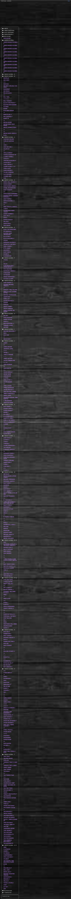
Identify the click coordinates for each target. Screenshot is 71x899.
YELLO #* (6, 881)
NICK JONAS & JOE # (9, 564)
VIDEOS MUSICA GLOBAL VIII (10, 65)
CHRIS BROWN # (8, 170)
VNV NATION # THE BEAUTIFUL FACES (9, 861)
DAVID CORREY (8, 184)
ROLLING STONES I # (9, 651)
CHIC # (5, 145)
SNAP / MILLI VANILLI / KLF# (10, 752)
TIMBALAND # (7, 801)
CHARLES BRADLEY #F (10, 154)
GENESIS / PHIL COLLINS (10, 289)
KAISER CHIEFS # (8, 408)
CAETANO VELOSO (9, 139)
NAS (5, 542)
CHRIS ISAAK (7, 168)
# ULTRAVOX (7, 849)
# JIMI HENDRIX (8, 400)
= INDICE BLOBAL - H (9, 313)
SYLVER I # (6, 745)
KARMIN (6, 424)
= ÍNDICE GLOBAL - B (9, 76)
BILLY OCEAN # (8, 100)
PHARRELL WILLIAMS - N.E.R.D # (10, 592)
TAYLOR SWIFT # (8, 790)
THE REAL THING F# (9, 824)
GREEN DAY (7, 296)
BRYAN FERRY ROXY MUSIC (9, 125)
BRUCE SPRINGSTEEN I (10, 127)
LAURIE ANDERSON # (9, 445)
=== (4, 82)
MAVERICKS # (7, 536)
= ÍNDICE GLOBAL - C (9, 137)
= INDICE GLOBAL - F (9, 258)
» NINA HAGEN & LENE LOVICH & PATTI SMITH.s (10, 559)
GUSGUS (6, 304)
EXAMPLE (6, 254)
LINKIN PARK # (8, 462)
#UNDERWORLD (8, 855)
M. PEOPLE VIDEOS (9, 516)
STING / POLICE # (8, 729)
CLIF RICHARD (7, 174)
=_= (4, 356)
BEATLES (6, 84)
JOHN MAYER (7, 376)
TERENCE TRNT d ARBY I (10, 765)
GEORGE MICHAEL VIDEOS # (9, 285)
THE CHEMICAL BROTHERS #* (8, 841)
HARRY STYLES (8, 319)
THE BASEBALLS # (9, 834)
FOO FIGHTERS (8, 269)
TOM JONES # (7, 781)
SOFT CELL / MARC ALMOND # (9, 725)
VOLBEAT (6, 859)
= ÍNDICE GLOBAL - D (9, 180)
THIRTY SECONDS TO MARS (9, 785)
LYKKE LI (6, 470)
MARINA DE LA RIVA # (9, 524)
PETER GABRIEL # (8, 589)
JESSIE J (6, 352)
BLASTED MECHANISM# (10, 104)
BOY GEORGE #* (8, 116)
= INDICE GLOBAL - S (9, 668)
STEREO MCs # (8, 718)
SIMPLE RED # (7, 702)
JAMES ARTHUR (8, 358)
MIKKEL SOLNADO (9, 538)
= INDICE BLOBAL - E (9, 227)
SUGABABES (7, 737)
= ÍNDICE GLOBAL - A (9, 74)
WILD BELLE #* (8, 868)
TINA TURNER (7, 769)
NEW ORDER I (7, 551)
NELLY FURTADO (8, 549)
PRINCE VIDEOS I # (9, 608)
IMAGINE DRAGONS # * (10, 331)
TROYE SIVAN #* (8, 813)
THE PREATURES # (9, 815)
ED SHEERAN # (8, 231)
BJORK (5, 108)
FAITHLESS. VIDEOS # (9, 271)
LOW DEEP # (7, 466)
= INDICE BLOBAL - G (9, 280)
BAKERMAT (7, 89)
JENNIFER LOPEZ (8, 348)
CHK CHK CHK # (8, 147)
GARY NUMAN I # (8, 282)
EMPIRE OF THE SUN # (10, 244)
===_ (5, 370)
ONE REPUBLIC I (8, 576)
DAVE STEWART (8, 189)
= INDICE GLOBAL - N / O (10, 540)
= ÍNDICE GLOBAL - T (9, 754)
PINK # (5, 594)
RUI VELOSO (7, 665)
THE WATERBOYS (8, 843)
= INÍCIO (6, 28)
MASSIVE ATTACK (8, 509)
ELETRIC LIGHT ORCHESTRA (8, 234)
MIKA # (5, 513)
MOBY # (6, 511)
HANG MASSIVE (8, 317)
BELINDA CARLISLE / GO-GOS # (10, 86)
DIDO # (5, 202)
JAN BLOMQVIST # (9, 389)
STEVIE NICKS (7, 731)
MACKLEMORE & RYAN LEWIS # (10, 476)
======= (6, 705)
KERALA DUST (7, 428)
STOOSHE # (7, 735)
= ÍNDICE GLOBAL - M (9, 472)
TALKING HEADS (8, 758)
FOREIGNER (7, 272)
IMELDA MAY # (7, 339)
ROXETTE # (7, 657)
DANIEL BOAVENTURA (10, 188)
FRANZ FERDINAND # (9, 276)
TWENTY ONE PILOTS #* (10, 794)
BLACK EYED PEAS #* (9, 102)
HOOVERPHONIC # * (9, 323)
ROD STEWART (8, 645)
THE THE (6, 826)
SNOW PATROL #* (8, 715)
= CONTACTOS (7, 892)
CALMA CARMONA (9, 172)
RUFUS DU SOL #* (8, 663)
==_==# (5, 362)
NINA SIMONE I (8, 553)
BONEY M (6, 118)
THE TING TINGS (8, 788)
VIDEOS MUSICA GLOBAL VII (10, 62)
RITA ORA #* (7, 631)
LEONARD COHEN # (9, 453)
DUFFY (5, 217)
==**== (5, 733)
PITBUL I (6, 602)
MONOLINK (7, 530)
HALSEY (6, 315)
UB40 (5, 847)
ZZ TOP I (6, 886)
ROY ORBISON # (8, 666)
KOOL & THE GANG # (9, 420)
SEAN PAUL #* (7, 684)
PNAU (5, 622)
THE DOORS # (7, 836)
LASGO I (6, 441)
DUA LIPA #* (7, 215)
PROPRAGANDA (8, 626)
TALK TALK (7, 756)
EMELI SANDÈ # (8, 246)
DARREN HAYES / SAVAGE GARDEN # (11, 196)
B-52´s (5, 135)
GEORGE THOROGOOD (10, 294)
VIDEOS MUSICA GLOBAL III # (10, 49)
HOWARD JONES (8, 325)
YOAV (5, 884)
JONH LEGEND (8, 385)
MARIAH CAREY (8, 532)
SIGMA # (6, 700)
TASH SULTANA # (8, 822)
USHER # (6, 851)
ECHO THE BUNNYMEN (10, 229)
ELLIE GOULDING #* (9, 238)
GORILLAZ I (7, 298)
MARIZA (6, 528)
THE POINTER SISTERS (10, 798)
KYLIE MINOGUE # (8, 416)
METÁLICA (6, 474)
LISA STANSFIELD (8, 455)
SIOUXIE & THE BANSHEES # (8, 712)
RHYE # (6, 639)
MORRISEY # (7, 507)
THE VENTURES (8, 832)
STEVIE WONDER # (9, 722)
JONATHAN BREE (8, 402)
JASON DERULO (8, 372)
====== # (6, 99)
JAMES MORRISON (9, 387)
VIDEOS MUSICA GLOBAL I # (11, 43)
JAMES (5, 343)
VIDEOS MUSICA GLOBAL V (10, 55)
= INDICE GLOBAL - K (9, 404)
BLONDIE (6, 106)
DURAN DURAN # (8, 219)
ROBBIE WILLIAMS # (9, 641)
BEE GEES (6, 80)
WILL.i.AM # (7, 870)
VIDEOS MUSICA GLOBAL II (10, 46)
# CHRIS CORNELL (9, 156)
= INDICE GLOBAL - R (9, 629)
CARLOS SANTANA (9, 141)
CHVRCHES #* (7, 162)
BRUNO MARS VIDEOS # (10, 133)
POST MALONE (8, 618)
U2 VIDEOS (6, 853)
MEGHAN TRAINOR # (9, 496)
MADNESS (6, 485)
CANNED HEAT (8, 176)
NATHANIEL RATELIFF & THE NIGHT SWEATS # (10, 545)
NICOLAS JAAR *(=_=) (9, 566)
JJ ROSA (6, 378)
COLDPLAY (7, 149)
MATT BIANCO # (8, 491)
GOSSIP (6, 302)
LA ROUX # (6, 439)
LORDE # (6, 464)
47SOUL (6, 260)
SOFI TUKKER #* (8, 716)
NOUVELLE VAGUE (9, 568)
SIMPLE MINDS (8, 698)
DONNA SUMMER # (9, 213)
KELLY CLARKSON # (9, 422)
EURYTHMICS (7, 252)
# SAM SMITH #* (8, 672)
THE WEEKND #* (8, 811)
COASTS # (6, 158)
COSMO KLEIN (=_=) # (9, 166)
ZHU (5, 888)
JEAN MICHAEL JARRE (10, 391)
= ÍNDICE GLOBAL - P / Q (10, 577)
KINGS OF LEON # (8, 418)
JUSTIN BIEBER (8, 382)
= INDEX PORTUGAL (9, 30)
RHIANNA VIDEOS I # (9, 637)
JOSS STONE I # (8, 380)
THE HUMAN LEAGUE (9, 807)
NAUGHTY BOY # (8, 547)
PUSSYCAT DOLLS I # (9, 614)
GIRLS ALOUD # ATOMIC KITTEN (10, 292)
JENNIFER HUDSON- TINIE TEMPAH (11, 398)
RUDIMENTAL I (7, 661)
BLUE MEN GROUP (9, 110)
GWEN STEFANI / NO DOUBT (9, 311)
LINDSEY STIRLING (9, 460)
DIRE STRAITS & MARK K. (10, 206)
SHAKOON (6, 682)
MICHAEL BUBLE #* (9, 534)
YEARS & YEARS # (9, 882)
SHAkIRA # (6, 690)
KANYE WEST (7, 433)
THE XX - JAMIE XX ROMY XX (10, 820)
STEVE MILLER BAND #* (10, 720)
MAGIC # (6, 487)
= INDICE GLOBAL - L (9, 435)
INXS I (5, 333)
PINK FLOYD (7, 598)
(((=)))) (5, 864)
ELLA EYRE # (7, 236)
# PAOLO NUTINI (8, 581)
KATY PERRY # (7, 406)
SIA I (5, 692)
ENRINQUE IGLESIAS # (10, 242)
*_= (4, 655)
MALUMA (6, 526)
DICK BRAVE (7, 225)
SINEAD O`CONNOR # (9, 707)
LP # (5, 468)
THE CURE (6, 779)
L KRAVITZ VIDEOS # (9, 449)
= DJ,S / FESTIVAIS (9, 32)
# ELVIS (6, 240)
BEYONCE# (7, 91)
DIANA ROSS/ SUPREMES (10, 193)
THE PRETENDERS (9, 838)
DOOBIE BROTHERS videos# (9, 211)
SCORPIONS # (7, 678)
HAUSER (6, 327)
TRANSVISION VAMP (9, 783)
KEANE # (6, 412)
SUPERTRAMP (7, 739)
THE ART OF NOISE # (9, 817)
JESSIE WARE (7, 374)
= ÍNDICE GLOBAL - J (9, 341)
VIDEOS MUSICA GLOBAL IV (10, 52)
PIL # (5, 620)
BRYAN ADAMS (8, 122)
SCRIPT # (6, 688)
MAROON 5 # (7, 489)
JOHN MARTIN (7, 368)
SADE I (5, 676)
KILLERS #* (7, 414)
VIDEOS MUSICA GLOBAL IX (10, 68)
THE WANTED (7, 796)
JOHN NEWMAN (8, 364)
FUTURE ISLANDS (8, 278)
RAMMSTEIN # (7, 633)
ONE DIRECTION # (8, 574)
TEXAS (5, 792)
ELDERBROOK (7, 256)
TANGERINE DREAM (9, 828)
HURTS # (6, 321)
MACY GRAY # (7, 483)
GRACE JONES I (8, 306)
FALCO (5, 263)
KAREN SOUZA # (8, 410)
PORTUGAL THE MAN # (10, 616)
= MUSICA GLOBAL (9, 40)
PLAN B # (6, 604)
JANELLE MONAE (8, 354)
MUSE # (6, 522)
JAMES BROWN (8, 346)
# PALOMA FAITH (8, 579)
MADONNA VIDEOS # (9, 481)
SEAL (5, 680)
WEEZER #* (7, 879)
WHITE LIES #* (7, 871)
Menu (69, 1)
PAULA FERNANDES (9, 606)
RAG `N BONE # (8, 635)
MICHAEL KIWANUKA (9, 479)
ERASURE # (7, 250)
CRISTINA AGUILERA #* (10, 160)
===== (5, 350)
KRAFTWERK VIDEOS (9, 432)
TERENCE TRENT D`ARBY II (10, 763)
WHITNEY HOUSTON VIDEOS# (9, 874)
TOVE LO (6, 803)
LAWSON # (6, 443)
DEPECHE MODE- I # (9, 200)
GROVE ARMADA (8, 308)
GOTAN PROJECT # (9, 300)
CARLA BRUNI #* (8, 164)
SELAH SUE (7, 686)
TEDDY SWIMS (7, 767)
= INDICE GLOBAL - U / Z (10, 845)
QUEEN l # (6, 627)
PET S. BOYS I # (8, 587)
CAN (5, 178)
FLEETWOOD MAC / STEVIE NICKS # (9, 266)
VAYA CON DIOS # (8, 857)
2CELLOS (6, 760)
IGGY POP (6, 335)
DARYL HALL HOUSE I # (10, 182)
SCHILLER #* (7, 749)
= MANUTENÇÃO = (8, 34)
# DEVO (6, 208)
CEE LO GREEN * (8, 152)
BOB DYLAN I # (8, 114)
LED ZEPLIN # (7, 447)
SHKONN (6, 709)
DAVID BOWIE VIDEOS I (10, 186)
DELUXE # (6, 221)
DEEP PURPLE (7, 199)
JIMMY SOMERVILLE (9, 393)
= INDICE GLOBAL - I (9, 329)
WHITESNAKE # (8, 877)
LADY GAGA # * (8, 437)
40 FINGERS (7, 274)
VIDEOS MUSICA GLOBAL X (10, 71)
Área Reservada (8, 890)
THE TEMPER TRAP (9, 775)
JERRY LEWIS (7, 395)
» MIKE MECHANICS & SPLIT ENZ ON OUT (9, 502)
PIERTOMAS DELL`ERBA (10, 624)
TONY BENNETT (8, 830)
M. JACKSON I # (8, 500)
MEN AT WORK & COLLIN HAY (10, 493)
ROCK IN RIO (7, 36)
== (4, 95)
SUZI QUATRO (7, 743)
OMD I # (6, 570)
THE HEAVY (7, 771)
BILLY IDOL (7, 97)
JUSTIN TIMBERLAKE (9, 360)
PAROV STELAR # (8, 583)
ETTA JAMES (7, 248)
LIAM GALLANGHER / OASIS (9, 458)
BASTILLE (6, 78)
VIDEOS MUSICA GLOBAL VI (10, 59)
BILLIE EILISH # (8, 93)
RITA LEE (6, 643)
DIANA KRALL (7, 223)
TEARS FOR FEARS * (9, 805)
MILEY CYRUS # (8, 505)
